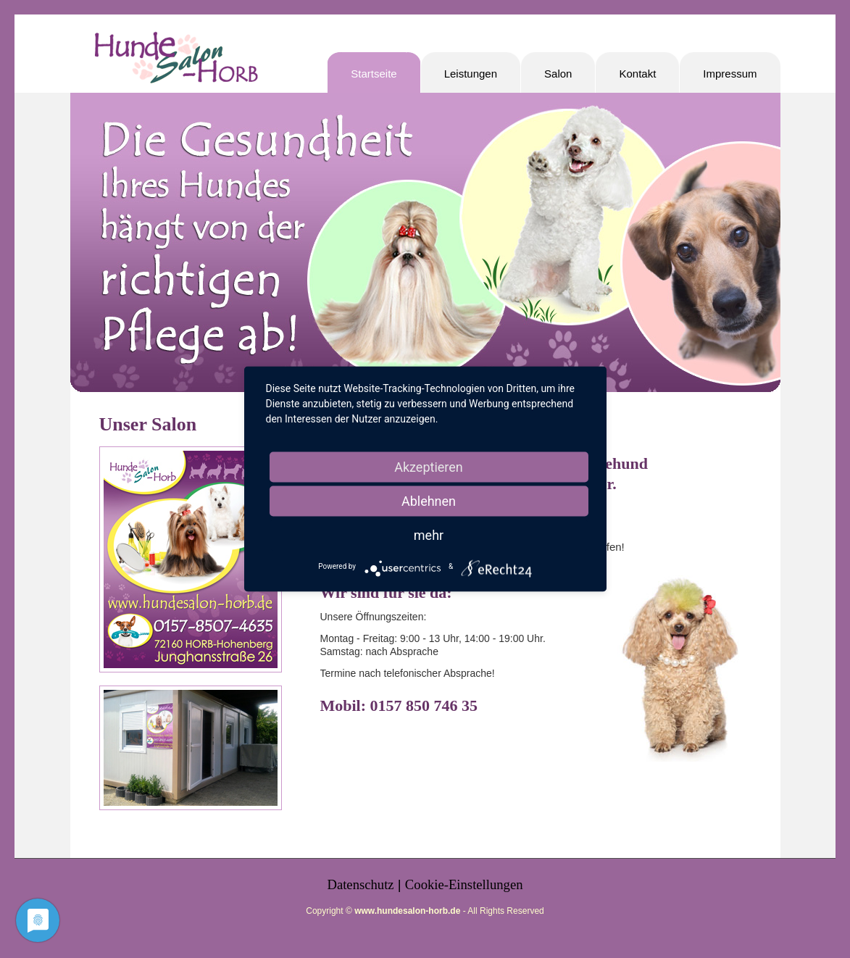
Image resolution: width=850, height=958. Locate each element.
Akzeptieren (428, 467)
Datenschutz (360, 884)
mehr (428, 535)
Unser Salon (148, 424)
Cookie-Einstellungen (464, 884)
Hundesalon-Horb (175, 63)
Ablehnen (428, 501)
